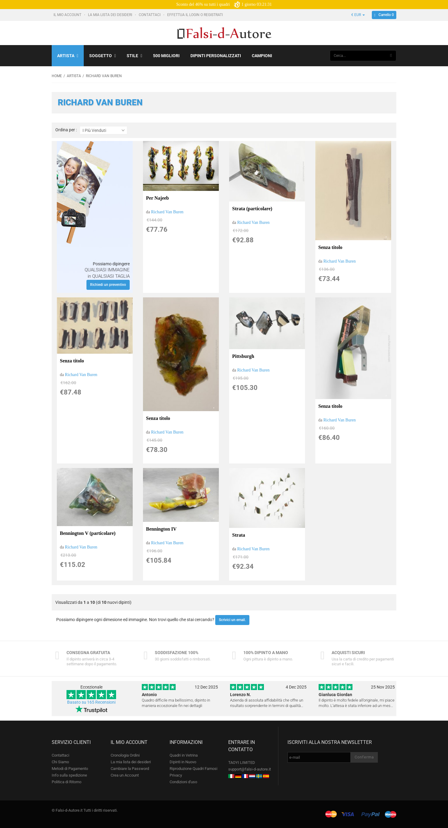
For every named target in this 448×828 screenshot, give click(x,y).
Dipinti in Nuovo (183, 762)
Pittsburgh (243, 356)
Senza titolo (330, 247)
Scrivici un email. (232, 620)
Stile (134, 55)
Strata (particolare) (252, 208)
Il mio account (68, 15)
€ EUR (358, 15)
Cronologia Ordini (125, 755)
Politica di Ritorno (66, 782)
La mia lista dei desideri (110, 15)
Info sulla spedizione (69, 775)
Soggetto (102, 55)
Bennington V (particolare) (87, 533)
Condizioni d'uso (183, 782)
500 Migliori (166, 55)
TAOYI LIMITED (241, 762)
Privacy (176, 775)
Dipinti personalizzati (215, 55)
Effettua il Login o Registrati (195, 15)
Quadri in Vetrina (184, 755)
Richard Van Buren (167, 212)
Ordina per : (66, 130)
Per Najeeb (157, 198)
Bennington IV (161, 529)
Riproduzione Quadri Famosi (193, 768)
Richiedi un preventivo (108, 285)
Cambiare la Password (130, 768)
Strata (238, 535)
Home (57, 76)
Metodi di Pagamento (70, 768)
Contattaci (150, 15)
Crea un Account (125, 775)
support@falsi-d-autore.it (249, 769)
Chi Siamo (60, 762)
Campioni (262, 55)
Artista (67, 55)
